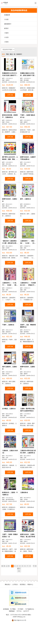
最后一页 (19, 570)
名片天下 (26, 611)
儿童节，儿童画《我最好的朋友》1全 (10, 535)
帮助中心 (30, 584)
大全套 (6, 19)
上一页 (8, 566)
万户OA (19, 611)
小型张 (6, 42)
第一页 (3, 566)
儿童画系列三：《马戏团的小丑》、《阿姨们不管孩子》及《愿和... (28, 284)
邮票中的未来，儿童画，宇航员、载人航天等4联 (28, 535)
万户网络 (13, 609)
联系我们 (23, 584)
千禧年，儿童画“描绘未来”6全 (27, 116)
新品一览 (12, 54)
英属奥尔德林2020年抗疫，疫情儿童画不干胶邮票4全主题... (28, 74)
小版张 (6, 33)
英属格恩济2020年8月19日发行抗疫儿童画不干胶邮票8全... (10, 74)
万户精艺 (20, 609)
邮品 (3, 54)
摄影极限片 (7, 24)
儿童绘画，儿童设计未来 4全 (10, 452)
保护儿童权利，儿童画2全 (9, 368)
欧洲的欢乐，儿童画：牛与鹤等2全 (10, 494)
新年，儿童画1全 (25, 199)
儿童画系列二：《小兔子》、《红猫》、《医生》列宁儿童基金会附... (9, 284)
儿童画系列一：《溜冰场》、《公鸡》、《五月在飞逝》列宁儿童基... (28, 242)
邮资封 (6, 28)
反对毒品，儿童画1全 (9, 408)
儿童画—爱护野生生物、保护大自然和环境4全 (28, 410)
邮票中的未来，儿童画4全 (9, 200)
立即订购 (10, 95)
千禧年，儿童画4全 (8, 325)
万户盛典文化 (29, 609)
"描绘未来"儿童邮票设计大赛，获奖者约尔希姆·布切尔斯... (10, 242)
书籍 (7, 54)
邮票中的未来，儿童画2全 (27, 368)
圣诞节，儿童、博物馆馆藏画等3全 (28, 326)
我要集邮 (12, 611)
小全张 (6, 37)
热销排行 (19, 54)
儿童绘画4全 (24, 492)
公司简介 (15, 584)
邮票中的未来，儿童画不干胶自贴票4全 (28, 158)
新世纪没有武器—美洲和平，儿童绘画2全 (10, 116)
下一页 (34, 566)
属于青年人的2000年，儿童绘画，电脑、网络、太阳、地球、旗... (10, 158)
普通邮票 (7, 15)
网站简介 (8, 584)
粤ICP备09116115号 (20, 620)
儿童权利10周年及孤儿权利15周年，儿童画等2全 (28, 452)
